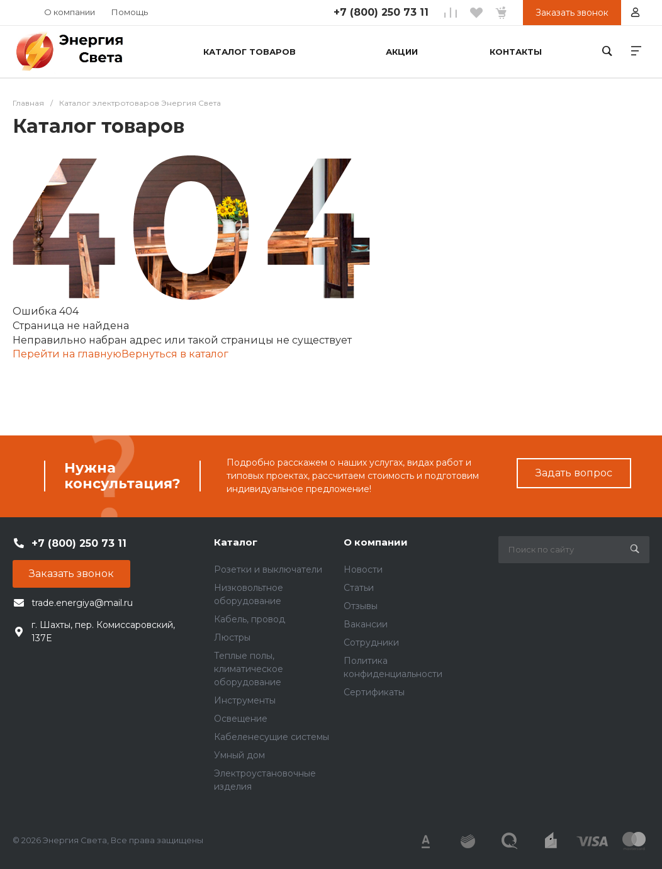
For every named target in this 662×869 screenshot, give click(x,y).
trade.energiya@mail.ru (82, 602)
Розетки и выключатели (268, 569)
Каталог (235, 542)
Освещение (240, 718)
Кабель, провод (249, 619)
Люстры (232, 637)
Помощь (129, 12)
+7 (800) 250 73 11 (381, 12)
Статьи (359, 587)
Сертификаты (374, 692)
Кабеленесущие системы (271, 737)
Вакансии (366, 624)
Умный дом (239, 755)
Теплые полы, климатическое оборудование (248, 669)
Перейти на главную (67, 354)
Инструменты (245, 700)
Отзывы (361, 606)
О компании (69, 12)
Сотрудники (371, 642)
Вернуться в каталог (174, 354)
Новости (363, 569)
